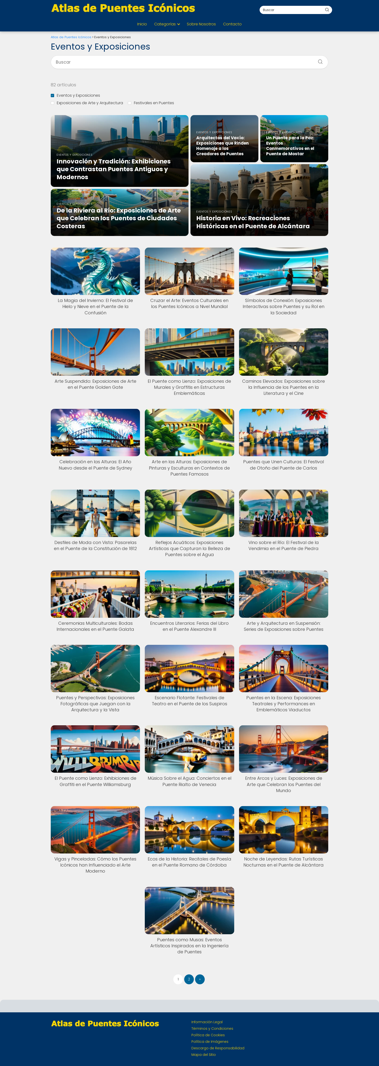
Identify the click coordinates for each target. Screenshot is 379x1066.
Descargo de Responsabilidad (217, 1048)
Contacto (232, 24)
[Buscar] (327, 10)
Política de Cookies (208, 1035)
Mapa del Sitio (203, 1054)
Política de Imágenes (209, 1041)
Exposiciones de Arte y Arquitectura (87, 103)
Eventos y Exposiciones (75, 95)
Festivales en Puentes (151, 103)
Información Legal (207, 1022)
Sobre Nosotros (201, 24)
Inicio (142, 24)
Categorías (165, 24)
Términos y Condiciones (212, 1028)
